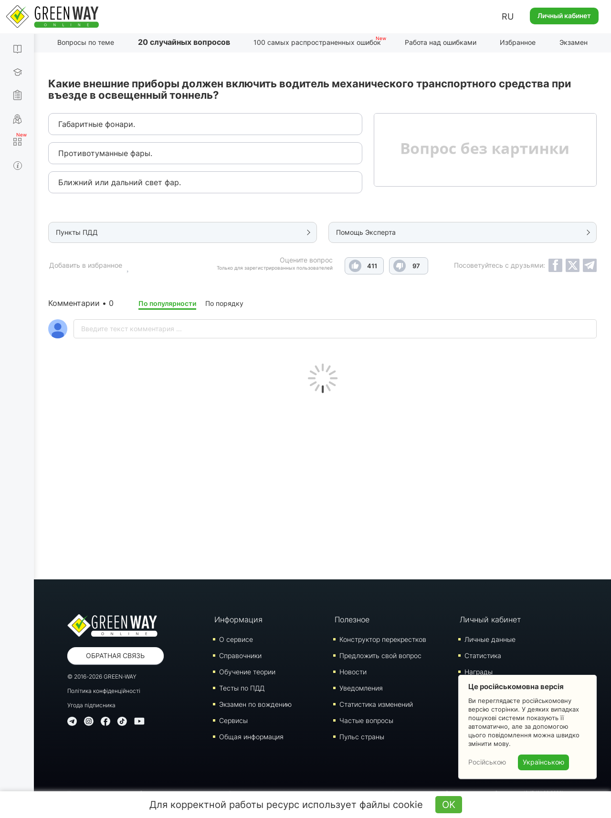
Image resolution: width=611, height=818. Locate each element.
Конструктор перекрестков (382, 639)
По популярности (167, 303)
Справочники (240, 655)
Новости (353, 672)
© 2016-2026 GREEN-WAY (102, 676)
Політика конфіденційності (103, 690)
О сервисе (236, 639)
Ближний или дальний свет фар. (119, 182)
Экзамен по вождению (255, 704)
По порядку (224, 303)
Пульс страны (361, 737)
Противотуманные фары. (105, 153)
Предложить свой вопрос (380, 655)
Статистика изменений (376, 704)
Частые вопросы (366, 720)
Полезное (352, 619)
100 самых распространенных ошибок (317, 42)
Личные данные (490, 639)
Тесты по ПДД (241, 688)
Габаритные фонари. (96, 124)
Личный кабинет (564, 15)
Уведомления (361, 688)
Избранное (518, 42)
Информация (238, 619)
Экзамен (573, 42)
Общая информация (251, 737)
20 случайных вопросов (184, 42)
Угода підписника (91, 705)
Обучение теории (247, 672)
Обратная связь (115, 655)
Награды (478, 672)
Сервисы (233, 720)
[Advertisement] (322, 484)
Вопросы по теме (85, 42)
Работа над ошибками (440, 42)
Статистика (482, 655)
